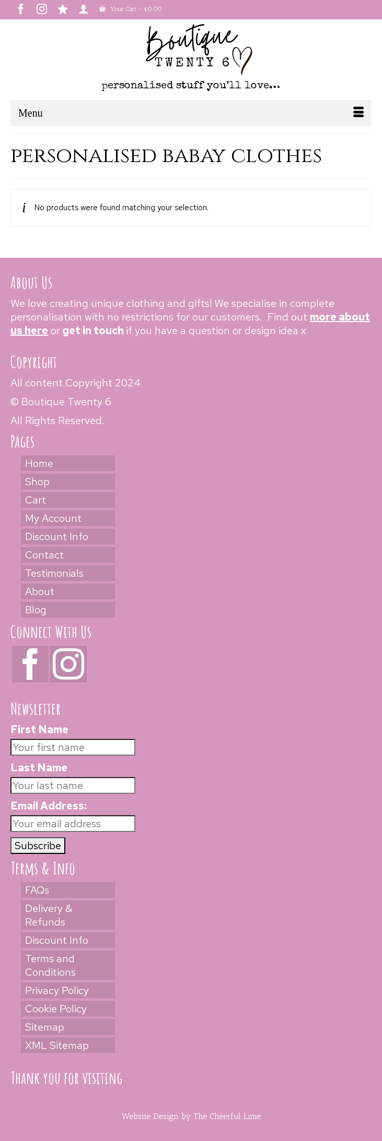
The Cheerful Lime (227, 1116)
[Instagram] (68, 664)
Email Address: (48, 806)
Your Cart (130, 9)
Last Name (38, 767)
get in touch (93, 330)
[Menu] (191, 113)
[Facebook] (30, 664)
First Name (39, 729)
